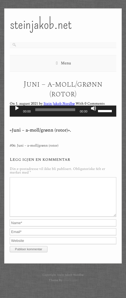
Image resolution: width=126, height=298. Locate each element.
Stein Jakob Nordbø (59, 103)
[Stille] (93, 108)
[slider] (55, 109)
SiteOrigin (70, 286)
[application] (63, 111)
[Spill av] (17, 108)
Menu (66, 63)
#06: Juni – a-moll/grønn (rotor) (34, 145)
